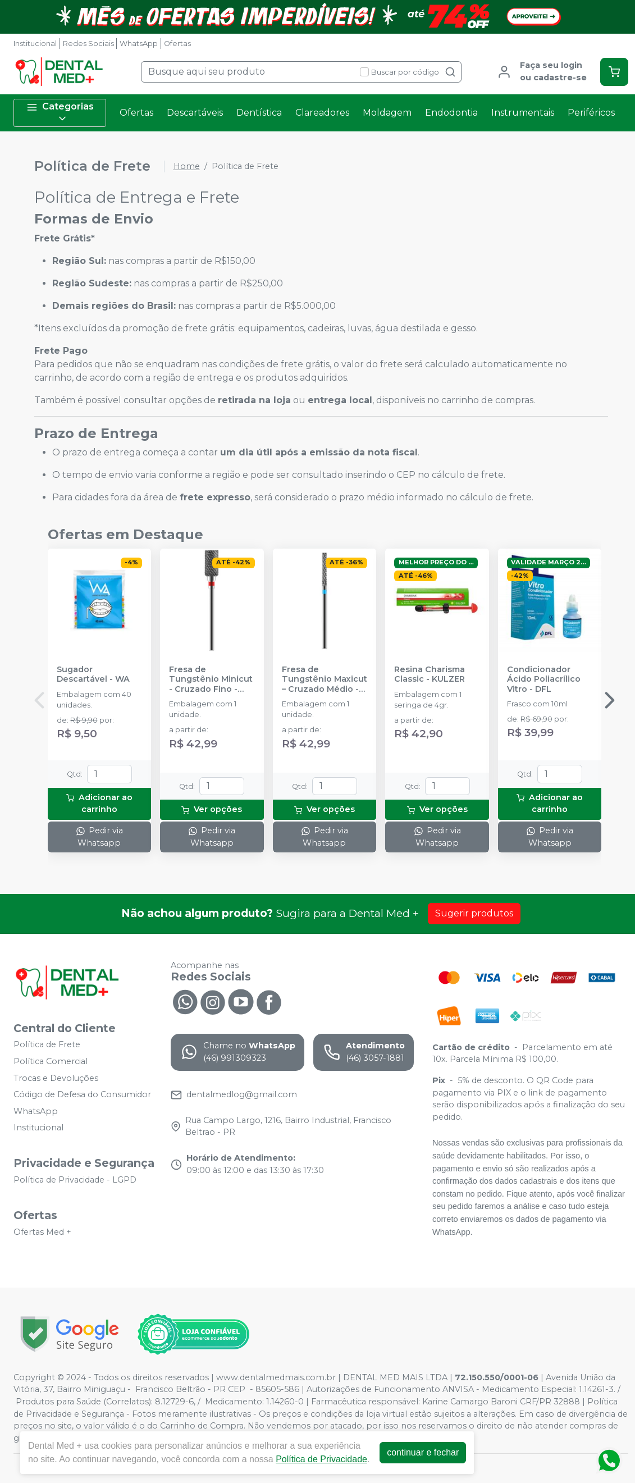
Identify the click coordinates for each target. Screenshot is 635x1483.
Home (186, 166)
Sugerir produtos (474, 913)
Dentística (259, 112)
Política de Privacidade (321, 1459)
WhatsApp (139, 43)
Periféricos (591, 112)
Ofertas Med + (42, 1232)
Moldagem (387, 112)
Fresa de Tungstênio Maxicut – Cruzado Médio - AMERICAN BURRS (324, 679)
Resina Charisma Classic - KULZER (429, 674)
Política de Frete (46, 1045)
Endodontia (451, 112)
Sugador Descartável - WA (93, 674)
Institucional (35, 43)
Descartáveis (195, 112)
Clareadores (322, 112)
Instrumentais (522, 112)
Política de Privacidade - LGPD (74, 1180)
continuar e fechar (423, 1452)
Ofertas (177, 43)
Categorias (60, 112)
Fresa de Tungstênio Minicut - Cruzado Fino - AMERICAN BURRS (211, 679)
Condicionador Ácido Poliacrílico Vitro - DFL (544, 679)
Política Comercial (50, 1061)
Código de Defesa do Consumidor (82, 1094)
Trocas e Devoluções (55, 1078)
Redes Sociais (88, 43)
